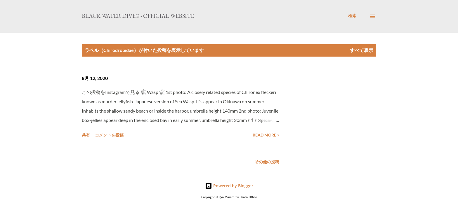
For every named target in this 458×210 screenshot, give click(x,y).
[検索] (352, 16)
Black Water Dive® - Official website (138, 16)
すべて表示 (361, 50)
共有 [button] (86, 134)
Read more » (266, 134)
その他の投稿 (267, 161)
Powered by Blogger (229, 185)
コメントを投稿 (109, 134)
